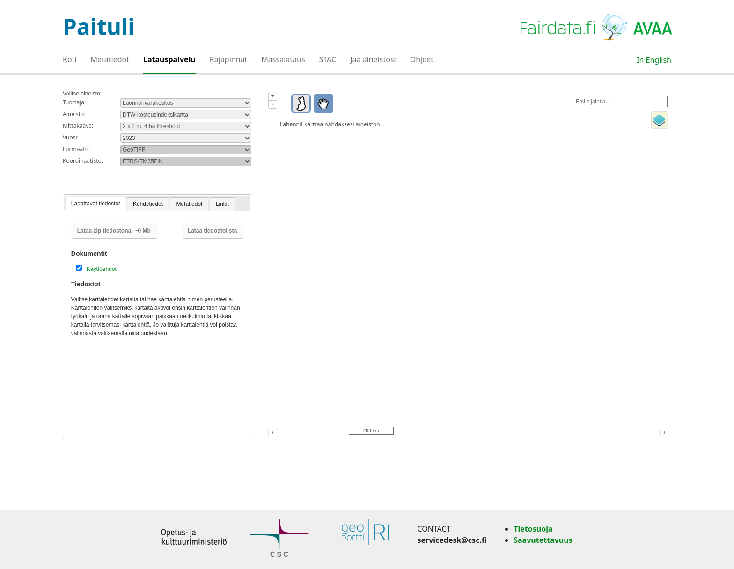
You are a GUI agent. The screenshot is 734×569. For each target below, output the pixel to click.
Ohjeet (421, 59)
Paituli (99, 26)
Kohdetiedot (148, 204)
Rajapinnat (229, 59)
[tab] (96, 204)
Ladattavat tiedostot (95, 203)
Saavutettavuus (543, 540)
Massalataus (283, 59)
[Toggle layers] (660, 120)
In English (654, 60)
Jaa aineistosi (373, 59)
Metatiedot (110, 59)
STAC (328, 59)
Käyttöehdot (102, 269)
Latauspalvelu (169, 59)
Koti (70, 59)
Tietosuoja (533, 529)
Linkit (222, 204)
